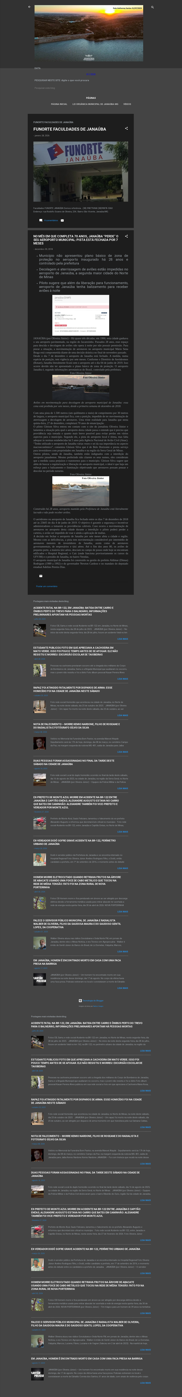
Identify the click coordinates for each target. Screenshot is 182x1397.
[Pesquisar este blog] (91, 88)
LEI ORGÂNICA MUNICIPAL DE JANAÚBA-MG (95, 104)
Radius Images (98, 1006)
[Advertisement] (145, 156)
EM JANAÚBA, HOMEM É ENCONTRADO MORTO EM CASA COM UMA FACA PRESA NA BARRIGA (86, 1358)
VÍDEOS (127, 104)
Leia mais (122, 639)
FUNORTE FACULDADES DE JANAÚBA (69, 129)
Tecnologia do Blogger (91, 1000)
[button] (126, 129)
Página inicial (59, 104)
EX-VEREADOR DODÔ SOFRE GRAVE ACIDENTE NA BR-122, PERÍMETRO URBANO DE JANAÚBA (85, 1248)
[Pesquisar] (152, 7)
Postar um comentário (46, 586)
